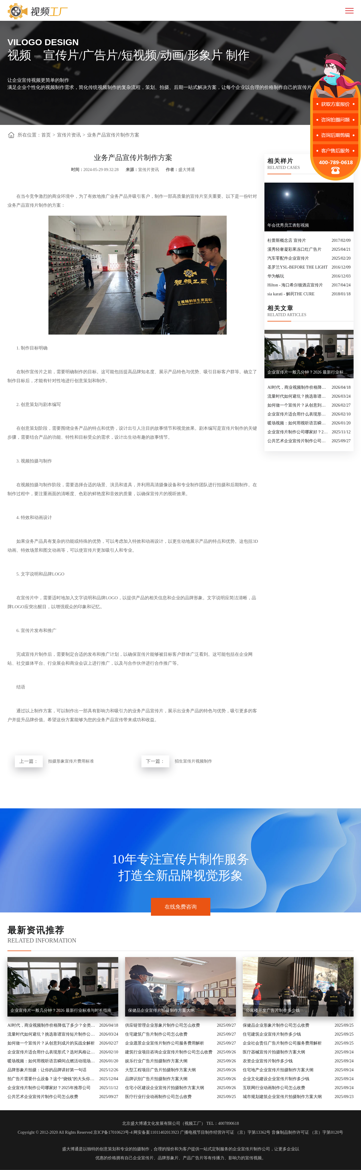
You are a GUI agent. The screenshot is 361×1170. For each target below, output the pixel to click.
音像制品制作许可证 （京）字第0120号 (307, 1132)
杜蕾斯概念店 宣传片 (286, 240)
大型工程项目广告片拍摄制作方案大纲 (160, 1070)
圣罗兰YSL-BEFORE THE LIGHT (297, 267)
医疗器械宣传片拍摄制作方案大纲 (274, 1052)
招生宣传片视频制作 (193, 761)
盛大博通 (70, 1149)
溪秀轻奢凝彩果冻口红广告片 (294, 249)
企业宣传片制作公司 (251, 1149)
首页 (46, 134)
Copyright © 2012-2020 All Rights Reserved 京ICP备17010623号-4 (75, 1132)
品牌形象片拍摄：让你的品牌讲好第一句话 (46, 1070)
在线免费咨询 (181, 907)
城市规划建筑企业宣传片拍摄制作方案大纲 (282, 1096)
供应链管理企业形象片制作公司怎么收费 (162, 1025)
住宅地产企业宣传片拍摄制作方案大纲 (278, 1070)
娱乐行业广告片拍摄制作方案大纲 (156, 1061)
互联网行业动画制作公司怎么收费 (274, 1088)
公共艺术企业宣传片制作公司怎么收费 (298, 441)
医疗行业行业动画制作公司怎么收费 (158, 1096)
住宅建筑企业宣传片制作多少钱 (272, 1034)
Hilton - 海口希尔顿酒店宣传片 (295, 285)
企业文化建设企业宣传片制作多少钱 (276, 1079)
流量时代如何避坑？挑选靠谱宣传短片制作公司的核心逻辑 (298, 396)
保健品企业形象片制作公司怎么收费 (276, 1025)
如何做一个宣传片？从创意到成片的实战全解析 (298, 405)
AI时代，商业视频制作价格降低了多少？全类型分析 (298, 387)
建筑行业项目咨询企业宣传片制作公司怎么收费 (168, 1052)
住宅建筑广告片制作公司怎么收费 (156, 1034)
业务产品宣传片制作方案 (113, 134)
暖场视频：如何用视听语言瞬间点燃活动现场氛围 (298, 423)
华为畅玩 (275, 276)
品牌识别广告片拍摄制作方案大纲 (156, 1079)
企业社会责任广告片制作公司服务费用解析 (282, 1043)
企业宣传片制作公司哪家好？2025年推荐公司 (298, 432)
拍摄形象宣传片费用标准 (71, 761)
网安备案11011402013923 (156, 1132)
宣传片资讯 (69, 134)
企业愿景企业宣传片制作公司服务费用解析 (164, 1043)
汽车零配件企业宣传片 (288, 258)
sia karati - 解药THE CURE (291, 294)
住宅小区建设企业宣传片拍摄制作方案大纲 (164, 1088)
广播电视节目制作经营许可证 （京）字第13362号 (225, 1132)
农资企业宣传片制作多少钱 (268, 1061)
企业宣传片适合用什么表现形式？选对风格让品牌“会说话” (298, 414)
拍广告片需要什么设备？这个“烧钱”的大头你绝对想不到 (51, 1079)
